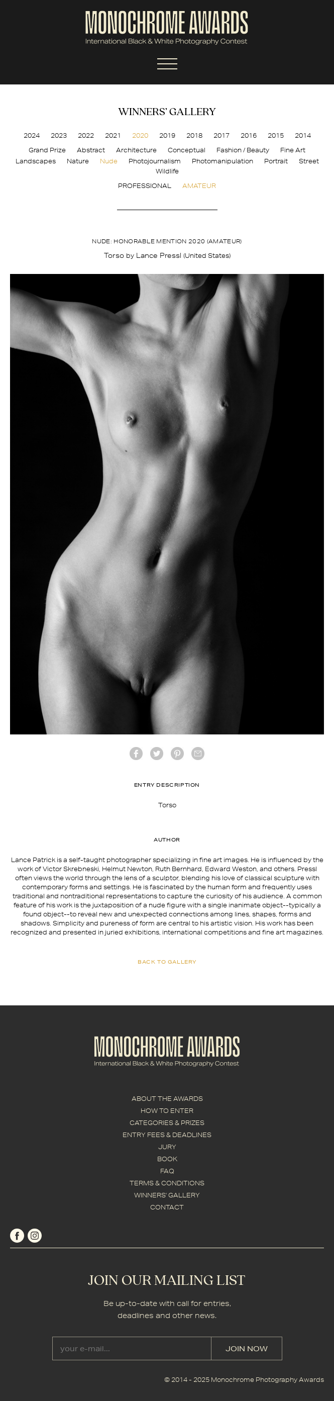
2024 (32, 135)
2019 (167, 135)
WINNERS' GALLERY (167, 1195)
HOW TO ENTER (167, 1110)
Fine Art (292, 150)
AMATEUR (199, 185)
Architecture (136, 150)
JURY (167, 1147)
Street (309, 161)
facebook (136, 753)
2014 (303, 135)
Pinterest (177, 753)
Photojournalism (155, 161)
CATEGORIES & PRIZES (167, 1122)
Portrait (276, 161)
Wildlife (167, 171)
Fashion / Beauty (242, 150)
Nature (78, 161)
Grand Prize (47, 150)
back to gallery (167, 961)
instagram (35, 1236)
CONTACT (167, 1207)
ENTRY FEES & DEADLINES (167, 1135)
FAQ (167, 1171)
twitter (156, 753)
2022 (86, 135)
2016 (249, 135)
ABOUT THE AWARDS (167, 1098)
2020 (140, 135)
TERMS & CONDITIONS (167, 1183)
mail (197, 753)
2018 (194, 135)
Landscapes (36, 161)
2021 (113, 135)
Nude (109, 161)
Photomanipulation (222, 161)
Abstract (91, 150)
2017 (221, 135)
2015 (276, 135)
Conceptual (186, 150)
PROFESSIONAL (144, 185)
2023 (59, 135)
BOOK (167, 1159)
